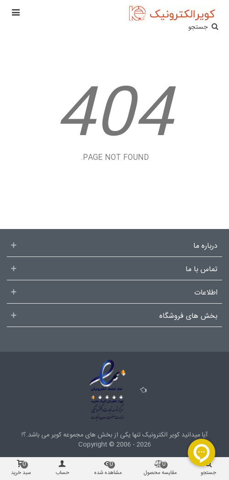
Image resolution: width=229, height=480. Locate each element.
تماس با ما (201, 269)
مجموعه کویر (66, 435)
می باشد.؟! (35, 435)
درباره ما (205, 246)
